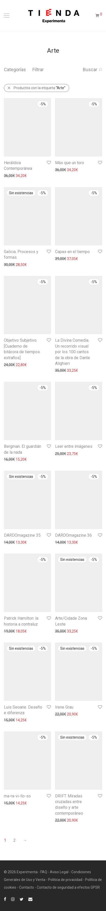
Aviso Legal (59, 872)
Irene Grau (64, 707)
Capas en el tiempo (72, 251)
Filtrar (38, 69)
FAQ (43, 872)
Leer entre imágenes (73, 446)
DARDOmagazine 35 (22, 535)
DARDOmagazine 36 (73, 535)
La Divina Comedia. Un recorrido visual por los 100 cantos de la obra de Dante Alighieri (72, 352)
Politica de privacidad (65, 880)
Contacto (26, 887)
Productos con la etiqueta (36, 88)
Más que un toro (69, 162)
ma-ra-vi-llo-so (17, 796)
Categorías (15, 69)
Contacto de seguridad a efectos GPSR (68, 887)
